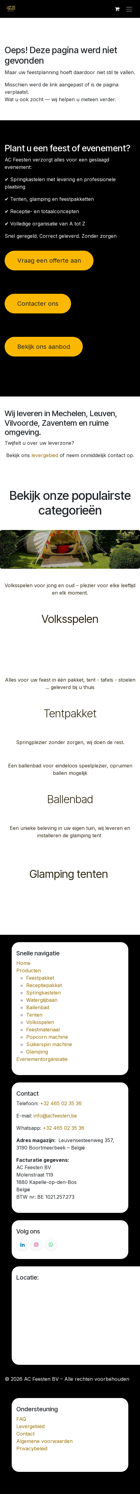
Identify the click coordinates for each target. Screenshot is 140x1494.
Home (23, 963)
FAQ (21, 1419)
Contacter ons (37, 303)
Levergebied (30, 1426)
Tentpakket (70, 713)
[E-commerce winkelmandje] (117, 9)
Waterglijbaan (42, 1000)
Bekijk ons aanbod (43, 346)
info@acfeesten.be (55, 1116)
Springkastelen (43, 993)
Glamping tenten (70, 874)
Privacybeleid (31, 1448)
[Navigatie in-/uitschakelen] (129, 8)
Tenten (34, 1015)
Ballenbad (70, 799)
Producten (28, 970)
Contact (25, 1434)
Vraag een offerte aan (49, 260)
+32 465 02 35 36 (61, 1103)
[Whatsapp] (51, 1244)
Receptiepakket (44, 985)
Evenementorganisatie (42, 1059)
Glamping (37, 1052)
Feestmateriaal (43, 1029)
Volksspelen (70, 619)
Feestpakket (40, 978)
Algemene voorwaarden (44, 1441)
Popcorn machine (47, 1037)
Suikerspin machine (49, 1044)
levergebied (44, 455)
